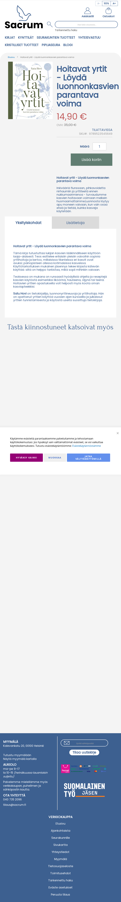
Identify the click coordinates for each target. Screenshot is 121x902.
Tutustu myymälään (17, 755)
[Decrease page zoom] (98, 3)
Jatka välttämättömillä (88, 457)
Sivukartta (60, 845)
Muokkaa (54, 457)
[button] (87, 13)
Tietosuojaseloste (60, 866)
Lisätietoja (75, 222)
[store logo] (23, 17)
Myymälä (60, 859)
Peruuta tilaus (60, 894)
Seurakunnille (60, 838)
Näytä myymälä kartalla (20, 759)
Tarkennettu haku (66, 30)
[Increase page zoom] (114, 3)
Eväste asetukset (60, 887)
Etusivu (11, 57)
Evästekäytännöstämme (86, 446)
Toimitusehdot (60, 873)
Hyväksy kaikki (26, 457)
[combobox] (86, 24)
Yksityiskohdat (28, 222)
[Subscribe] (84, 752)
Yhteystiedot (60, 852)
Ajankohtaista (60, 831)
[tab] (28, 222)
